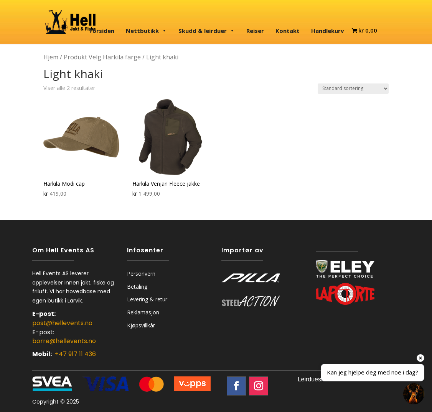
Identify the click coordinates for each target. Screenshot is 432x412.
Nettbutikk (146, 30)
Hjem (50, 57)
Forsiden (101, 30)
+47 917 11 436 (75, 354)
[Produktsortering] (353, 88)
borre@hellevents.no (64, 341)
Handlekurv (327, 30)
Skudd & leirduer (206, 30)
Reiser (255, 30)
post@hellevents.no (62, 323)
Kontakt (287, 30)
